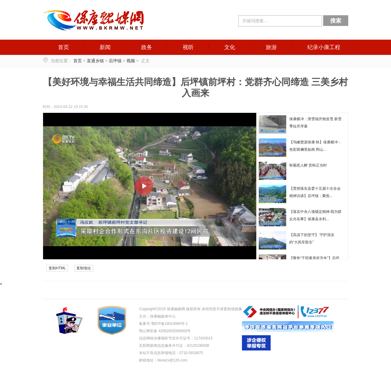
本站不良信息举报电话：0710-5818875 (171, 353)
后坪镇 (115, 60)
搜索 (335, 21)
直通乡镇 (95, 60)
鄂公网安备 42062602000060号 (165, 331)
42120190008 (198, 345)
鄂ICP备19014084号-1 (169, 324)
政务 (146, 47)
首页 (63, 47)
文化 (229, 47)
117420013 (203, 338)
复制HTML (57, 268)
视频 (130, 60)
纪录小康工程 (323, 47)
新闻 (105, 47)
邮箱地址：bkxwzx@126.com (163, 360)
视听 (188, 47)
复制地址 (83, 268)
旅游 (271, 47)
